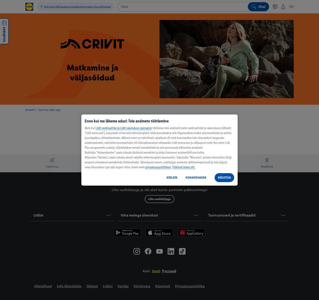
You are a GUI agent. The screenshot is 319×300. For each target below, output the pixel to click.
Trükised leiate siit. (183, 167)
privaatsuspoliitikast (158, 167)
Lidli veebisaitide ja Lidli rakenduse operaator (124, 128)
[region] (159, 150)
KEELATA (172, 177)
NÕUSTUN (224, 177)
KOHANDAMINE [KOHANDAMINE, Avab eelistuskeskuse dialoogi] (196, 177)
